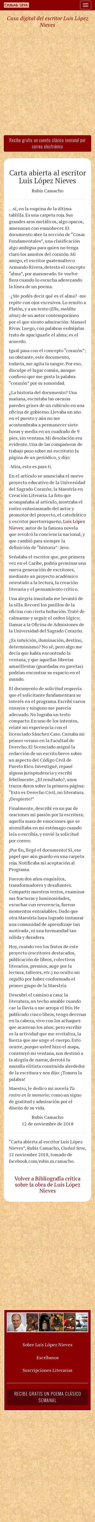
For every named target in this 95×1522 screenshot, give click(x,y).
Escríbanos (47, 1357)
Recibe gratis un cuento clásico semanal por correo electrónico (47, 143)
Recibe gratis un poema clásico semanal (47, 1396)
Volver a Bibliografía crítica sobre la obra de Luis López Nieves (47, 1184)
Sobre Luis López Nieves (47, 1345)
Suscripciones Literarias (47, 1370)
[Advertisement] (47, 81)
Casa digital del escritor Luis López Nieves (47, 21)
